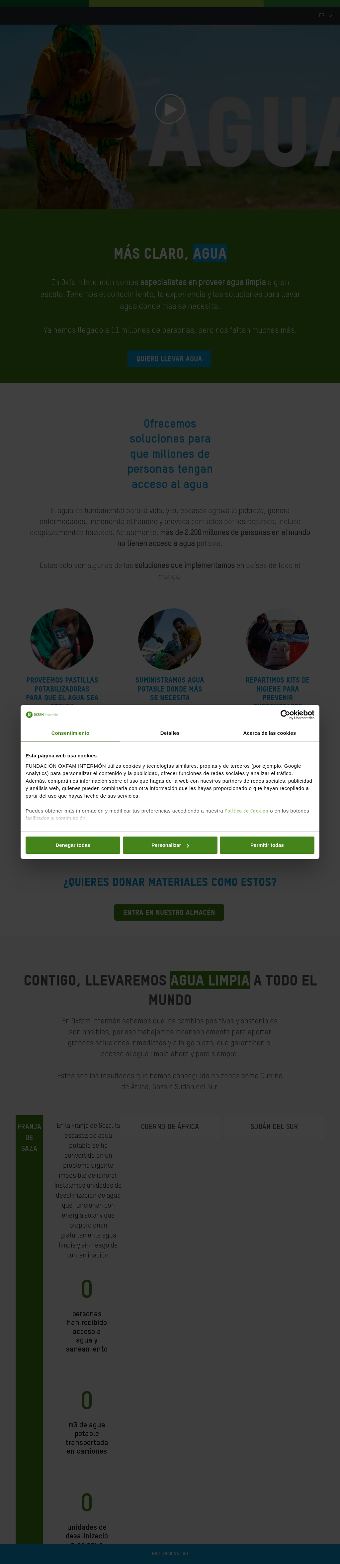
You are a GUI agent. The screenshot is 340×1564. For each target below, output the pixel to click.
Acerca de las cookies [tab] (269, 733)
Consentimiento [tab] (70, 733)
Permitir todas (267, 845)
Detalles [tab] (170, 733)
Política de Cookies (247, 811)
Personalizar (170, 845)
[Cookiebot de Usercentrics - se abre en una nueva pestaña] (285, 715)
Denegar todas (72, 845)
